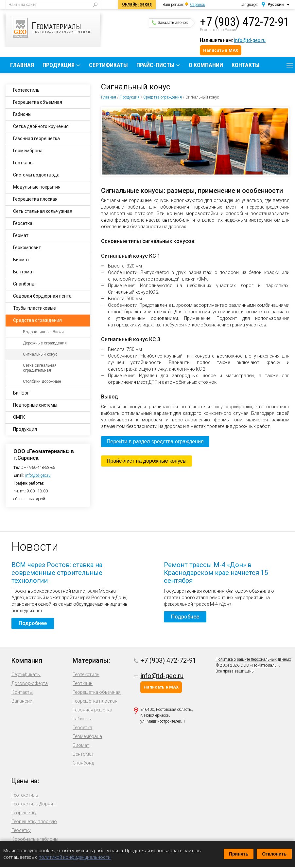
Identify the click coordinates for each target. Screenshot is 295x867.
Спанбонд (24, 283)
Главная (22, 65)
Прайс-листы (155, 65)
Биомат (21, 259)
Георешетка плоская (35, 199)
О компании (206, 65)
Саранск (197, 4)
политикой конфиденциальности (75, 857)
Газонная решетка (92, 709)
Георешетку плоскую (34, 821)
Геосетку (21, 830)
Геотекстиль (26, 90)
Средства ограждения (162, 97)
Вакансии (21, 701)
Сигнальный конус (40, 354)
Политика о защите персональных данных (253, 659)
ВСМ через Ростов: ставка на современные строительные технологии (56, 572)
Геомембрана (28, 150)
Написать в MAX (220, 50)
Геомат (20, 235)
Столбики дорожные (42, 381)
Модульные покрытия (37, 187)
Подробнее (33, 623)
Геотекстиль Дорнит (33, 803)
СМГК (19, 417)
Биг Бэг (21, 393)
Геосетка (22, 223)
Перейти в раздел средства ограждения (155, 441)
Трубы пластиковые (34, 308)
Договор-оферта (29, 683)
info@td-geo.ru (250, 40)
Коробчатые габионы (34, 839)
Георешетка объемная (37, 102)
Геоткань (23, 162)
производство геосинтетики (56, 28)
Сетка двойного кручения (41, 126)
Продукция (59, 65)
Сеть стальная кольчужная (42, 211)
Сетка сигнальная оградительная (40, 368)
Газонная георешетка (36, 138)
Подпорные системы (35, 405)
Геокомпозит (27, 247)
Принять (238, 854)
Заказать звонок (170, 22)
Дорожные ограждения (45, 343)
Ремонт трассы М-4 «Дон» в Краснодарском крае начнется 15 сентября (216, 572)
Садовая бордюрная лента (42, 296)
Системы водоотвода (36, 174)
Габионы (22, 114)
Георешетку (24, 812)
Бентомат (23, 271)
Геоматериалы (264, 665)
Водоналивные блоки (43, 332)
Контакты (246, 65)
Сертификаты (108, 65)
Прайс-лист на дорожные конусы (146, 461)
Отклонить (274, 854)
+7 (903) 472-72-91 (244, 22)
